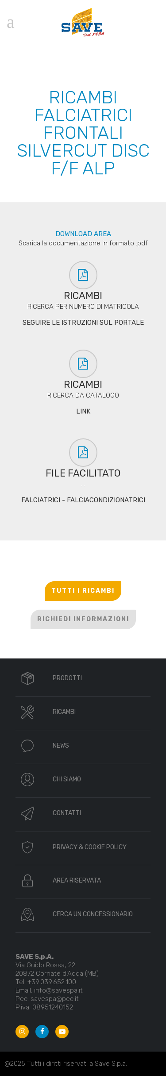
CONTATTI (67, 813)
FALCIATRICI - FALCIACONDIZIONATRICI (83, 500)
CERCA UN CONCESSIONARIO (93, 914)
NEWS (61, 745)
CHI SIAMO (67, 779)
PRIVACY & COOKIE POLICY (90, 847)
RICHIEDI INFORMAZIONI (83, 619)
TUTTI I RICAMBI (83, 591)
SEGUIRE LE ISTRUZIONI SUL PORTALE (83, 323)
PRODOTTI (67, 678)
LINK (83, 411)
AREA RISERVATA (77, 880)
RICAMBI (64, 712)
